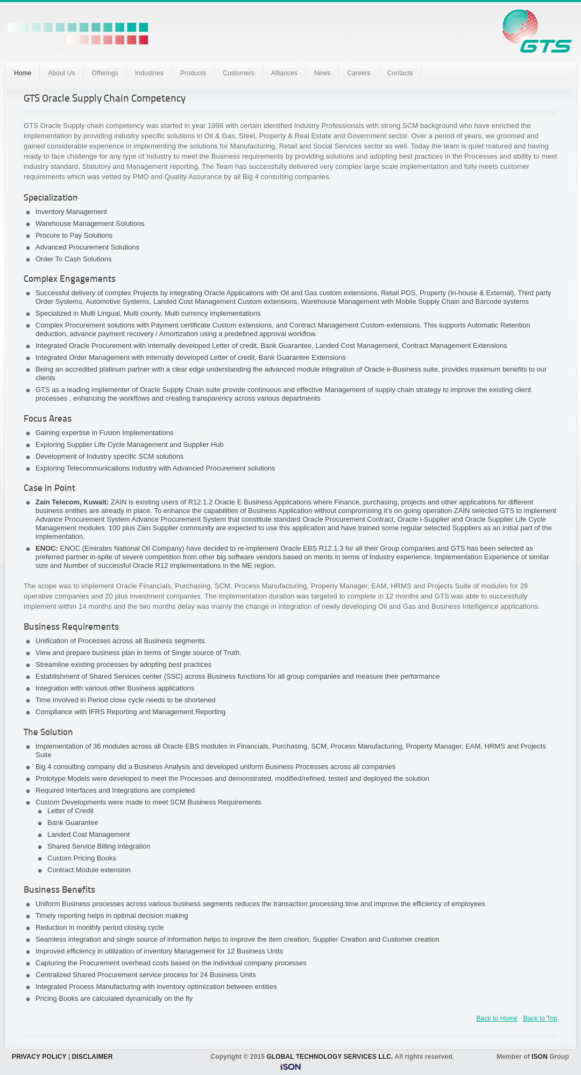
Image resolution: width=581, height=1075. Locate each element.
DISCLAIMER (92, 1056)
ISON (540, 1056)
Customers (238, 73)
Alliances (284, 73)
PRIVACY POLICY (39, 1056)
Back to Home (497, 1018)
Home (22, 73)
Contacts (400, 73)
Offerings (105, 73)
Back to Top (540, 1018)
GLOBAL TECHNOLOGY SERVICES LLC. (329, 1056)
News (322, 73)
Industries (149, 73)
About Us (61, 73)
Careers (358, 73)
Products (193, 73)
